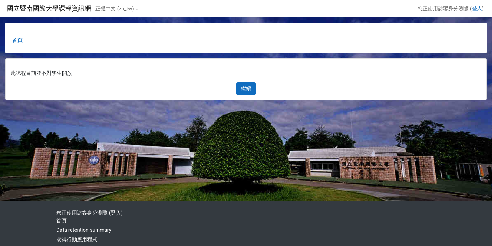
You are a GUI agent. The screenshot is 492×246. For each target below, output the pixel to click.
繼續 (246, 88)
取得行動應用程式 (76, 239)
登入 (477, 8)
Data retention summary (83, 230)
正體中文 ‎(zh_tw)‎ (114, 8)
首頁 (17, 40)
